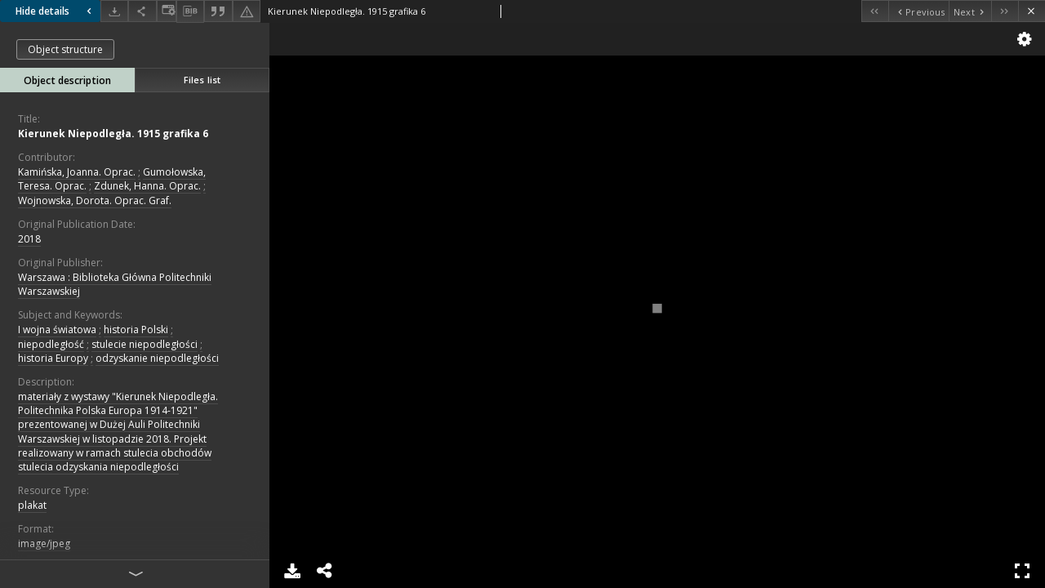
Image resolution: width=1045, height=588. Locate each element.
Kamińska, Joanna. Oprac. (77, 172)
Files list (202, 80)
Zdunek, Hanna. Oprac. (147, 186)
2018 (29, 239)
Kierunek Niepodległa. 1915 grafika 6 (113, 133)
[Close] (1031, 11)
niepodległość (51, 344)
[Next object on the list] (970, 11)
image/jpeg (44, 543)
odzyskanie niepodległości (157, 358)
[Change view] (166, 11)
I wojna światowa (57, 329)
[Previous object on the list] (918, 11)
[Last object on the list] (1004, 11)
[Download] (114, 11)
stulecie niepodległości (144, 344)
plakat (32, 505)
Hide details (56, 11)
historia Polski (136, 329)
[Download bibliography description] (190, 11)
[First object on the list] (874, 11)
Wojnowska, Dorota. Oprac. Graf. (94, 200)
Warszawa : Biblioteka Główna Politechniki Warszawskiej (114, 284)
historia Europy (53, 358)
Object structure (65, 49)
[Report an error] (246, 11)
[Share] (142, 11)
